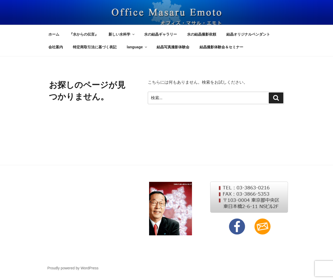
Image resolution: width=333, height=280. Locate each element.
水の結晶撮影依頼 (201, 34)
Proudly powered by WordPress (73, 268)
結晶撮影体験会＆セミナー (221, 47)
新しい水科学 (121, 34)
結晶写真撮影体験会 (173, 47)
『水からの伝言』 (83, 34)
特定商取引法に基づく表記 (95, 47)
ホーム (53, 34)
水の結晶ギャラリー (160, 34)
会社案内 (55, 47)
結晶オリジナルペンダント (248, 34)
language (137, 47)
